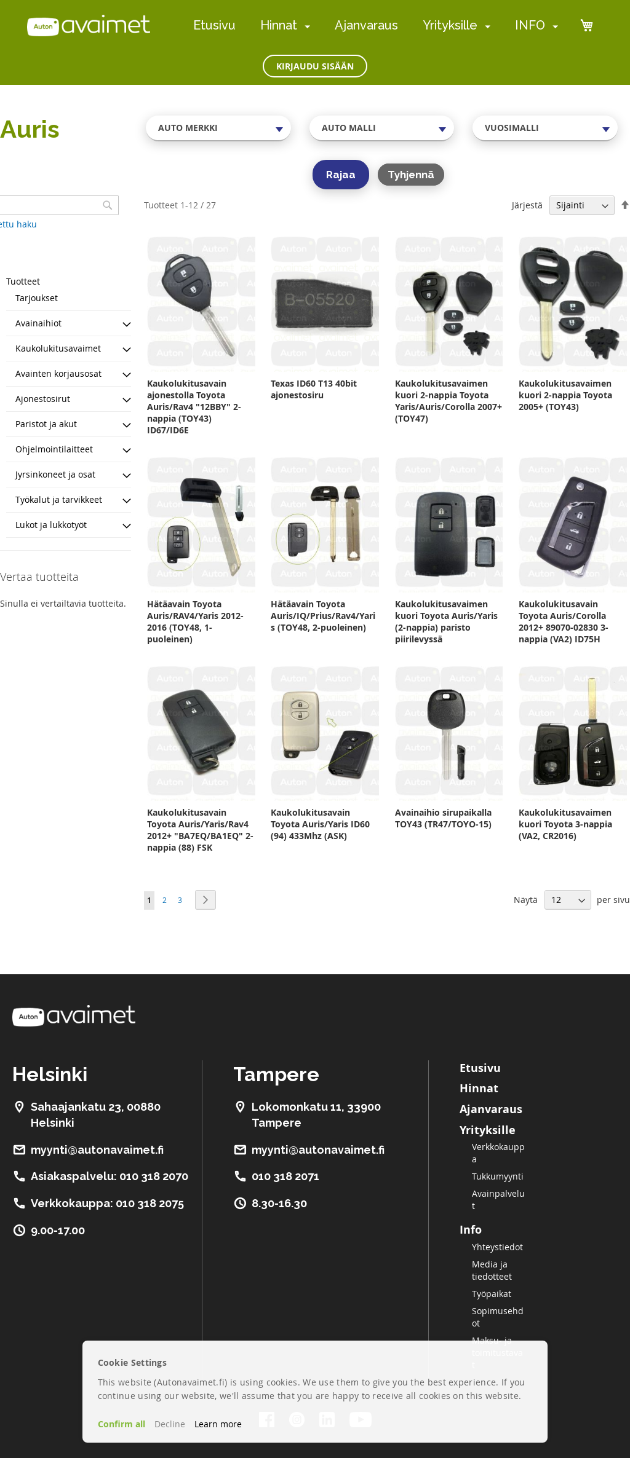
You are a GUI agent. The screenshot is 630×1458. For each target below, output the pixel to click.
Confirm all (121, 1424)
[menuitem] (305, 26)
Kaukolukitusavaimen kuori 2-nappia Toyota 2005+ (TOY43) (565, 394)
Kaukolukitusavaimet (58, 348)
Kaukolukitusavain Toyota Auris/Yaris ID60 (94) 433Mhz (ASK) (320, 823)
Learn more (218, 1424)
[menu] (375, 25)
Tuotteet (23, 281)
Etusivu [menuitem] (214, 25)
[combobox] (218, 128)
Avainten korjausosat (58, 373)
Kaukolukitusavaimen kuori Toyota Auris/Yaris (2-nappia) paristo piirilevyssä (446, 621)
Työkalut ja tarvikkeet (58, 499)
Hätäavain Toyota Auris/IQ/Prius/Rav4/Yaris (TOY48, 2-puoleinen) (323, 615)
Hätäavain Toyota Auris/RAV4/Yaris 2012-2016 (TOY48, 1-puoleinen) (195, 621)
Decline (169, 1424)
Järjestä (527, 205)
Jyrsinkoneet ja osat (55, 474)
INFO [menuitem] (530, 25)
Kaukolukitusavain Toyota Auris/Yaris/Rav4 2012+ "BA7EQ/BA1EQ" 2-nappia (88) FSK (200, 829)
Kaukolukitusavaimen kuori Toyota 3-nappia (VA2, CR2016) (565, 823)
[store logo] (88, 25)
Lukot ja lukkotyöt (51, 524)
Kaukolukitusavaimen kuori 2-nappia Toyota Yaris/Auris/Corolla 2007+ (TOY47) (448, 400)
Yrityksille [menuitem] (450, 25)
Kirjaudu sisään (315, 66)
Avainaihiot (38, 323)
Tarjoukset (36, 298)
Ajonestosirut (42, 398)
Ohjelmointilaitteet (54, 449)
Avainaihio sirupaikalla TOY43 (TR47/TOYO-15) (443, 818)
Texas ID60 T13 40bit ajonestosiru (314, 389)
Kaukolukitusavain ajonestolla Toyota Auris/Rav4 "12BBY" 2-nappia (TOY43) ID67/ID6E (194, 406)
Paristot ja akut (46, 424)
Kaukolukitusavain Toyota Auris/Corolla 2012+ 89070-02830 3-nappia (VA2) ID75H (563, 621)
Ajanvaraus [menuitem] (366, 25)
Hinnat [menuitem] (278, 25)
